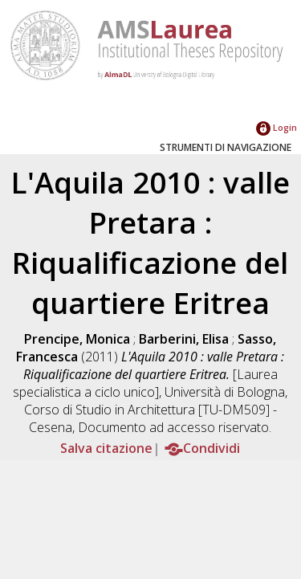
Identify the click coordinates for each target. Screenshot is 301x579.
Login (276, 127)
